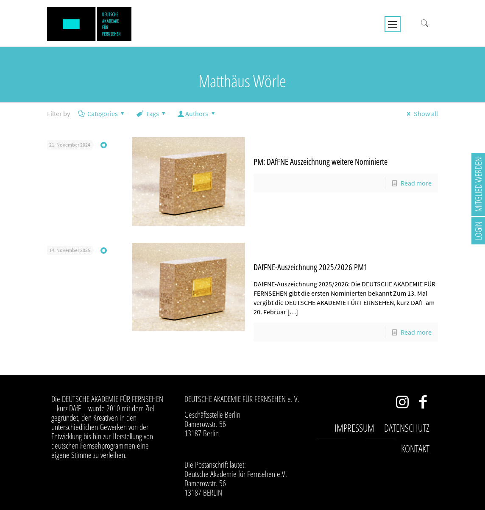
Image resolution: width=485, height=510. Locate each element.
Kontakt (415, 448)
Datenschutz (406, 428)
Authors (197, 113)
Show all (421, 113)
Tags (151, 113)
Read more (416, 183)
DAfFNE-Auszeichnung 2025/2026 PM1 (311, 267)
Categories (101, 113)
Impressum (354, 428)
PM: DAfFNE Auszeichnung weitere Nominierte (320, 161)
